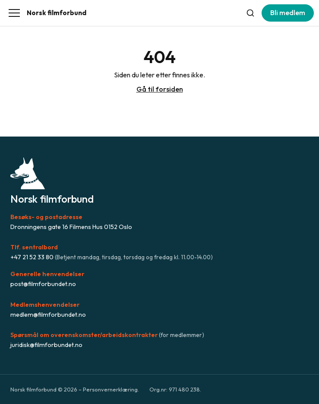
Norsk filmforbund (56, 13)
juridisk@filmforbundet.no (46, 345)
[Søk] (250, 13)
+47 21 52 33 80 (32, 257)
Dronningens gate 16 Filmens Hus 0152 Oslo (71, 227)
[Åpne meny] (14, 13)
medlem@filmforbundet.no (48, 314)
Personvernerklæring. (111, 389)
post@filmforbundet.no (43, 284)
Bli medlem (287, 12)
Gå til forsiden (159, 89)
